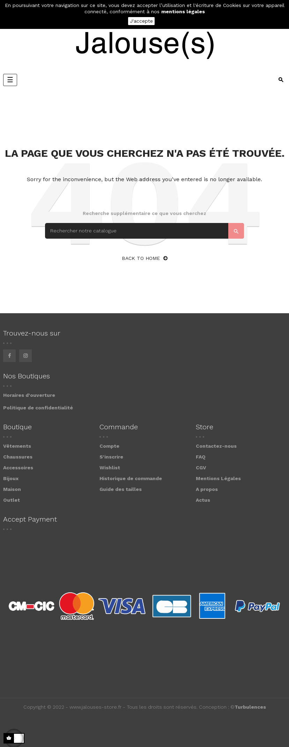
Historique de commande (130, 478)
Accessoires (18, 467)
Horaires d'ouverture (29, 395)
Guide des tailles (120, 489)
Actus (203, 500)
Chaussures (17, 457)
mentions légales (183, 11)
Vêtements (17, 446)
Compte (109, 446)
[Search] (144, 231)
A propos (207, 489)
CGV (201, 467)
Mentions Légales (218, 478)
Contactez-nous (216, 446)
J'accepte (141, 21)
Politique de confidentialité (38, 407)
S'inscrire (111, 457)
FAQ (201, 457)
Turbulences (250, 707)
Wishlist (109, 467)
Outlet (11, 500)
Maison (12, 489)
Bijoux (10, 478)
